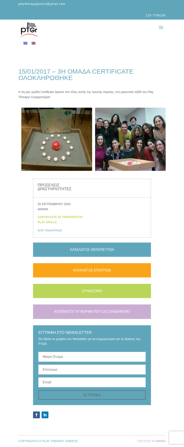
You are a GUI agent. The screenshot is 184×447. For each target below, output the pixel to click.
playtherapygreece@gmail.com (41, 4)
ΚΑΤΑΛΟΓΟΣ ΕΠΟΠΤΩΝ (92, 270)
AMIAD (161, 441)
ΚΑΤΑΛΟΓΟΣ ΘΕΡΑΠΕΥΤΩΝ (92, 249)
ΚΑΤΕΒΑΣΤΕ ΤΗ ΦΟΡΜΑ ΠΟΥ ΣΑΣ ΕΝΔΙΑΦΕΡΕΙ (92, 311)
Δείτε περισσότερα (50, 230)
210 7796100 (156, 15)
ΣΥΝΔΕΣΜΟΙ (92, 291)
